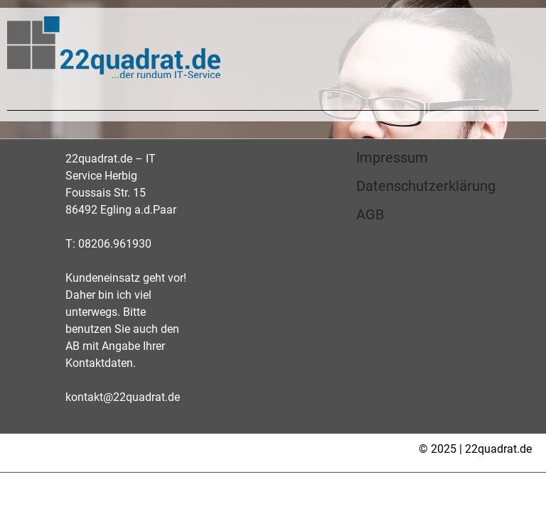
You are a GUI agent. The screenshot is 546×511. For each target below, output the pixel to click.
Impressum (392, 157)
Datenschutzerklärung (426, 185)
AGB (370, 214)
